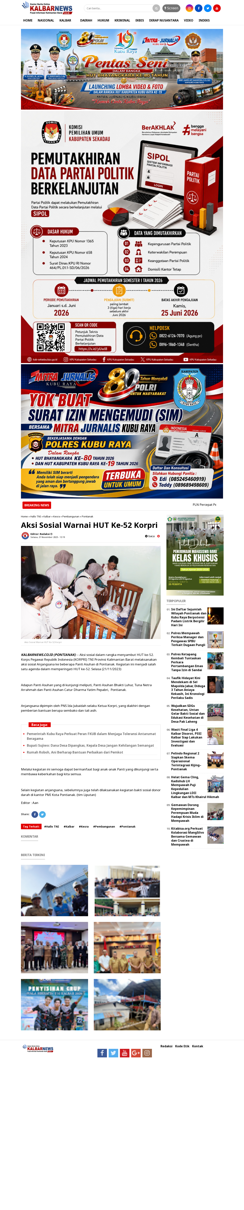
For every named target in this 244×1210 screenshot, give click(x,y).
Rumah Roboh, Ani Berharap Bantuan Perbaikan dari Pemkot (75, 752)
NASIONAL (46, 20)
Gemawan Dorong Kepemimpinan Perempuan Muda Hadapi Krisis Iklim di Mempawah (187, 813)
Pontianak (87, 516)
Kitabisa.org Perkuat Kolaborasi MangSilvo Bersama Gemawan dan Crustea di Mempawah (187, 836)
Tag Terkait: (31, 826)
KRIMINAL (122, 20)
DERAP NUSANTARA (164, 20)
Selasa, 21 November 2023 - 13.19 (47, 537)
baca (150, 536)
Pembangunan (70, 516)
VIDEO (188, 20)
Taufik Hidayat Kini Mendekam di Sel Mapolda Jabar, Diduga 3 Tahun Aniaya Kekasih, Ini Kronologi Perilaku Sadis (188, 688)
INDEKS (204, 20)
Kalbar (47, 516)
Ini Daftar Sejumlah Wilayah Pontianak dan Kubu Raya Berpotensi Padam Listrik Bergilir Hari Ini (188, 617)
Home (24, 516)
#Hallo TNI (51, 826)
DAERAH (86, 20)
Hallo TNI (35, 516)
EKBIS (140, 20)
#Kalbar (69, 826)
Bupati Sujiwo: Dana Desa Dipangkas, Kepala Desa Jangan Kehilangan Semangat (90, 745)
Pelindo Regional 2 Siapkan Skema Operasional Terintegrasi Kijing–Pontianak (186, 761)
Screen (171, 8)
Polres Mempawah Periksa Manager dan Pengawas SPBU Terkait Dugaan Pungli (188, 639)
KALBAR (65, 20)
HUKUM (103, 20)
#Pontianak (128, 826)
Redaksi (167, 1046)
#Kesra (84, 826)
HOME (27, 20)
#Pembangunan (104, 826)
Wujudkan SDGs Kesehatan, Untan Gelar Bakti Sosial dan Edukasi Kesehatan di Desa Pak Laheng (188, 714)
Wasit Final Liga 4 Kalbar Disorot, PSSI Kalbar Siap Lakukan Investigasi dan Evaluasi (186, 737)
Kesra (56, 516)
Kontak (197, 1046)
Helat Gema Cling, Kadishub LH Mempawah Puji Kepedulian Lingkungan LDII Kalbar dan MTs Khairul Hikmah (195, 787)
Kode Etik (182, 1046)
